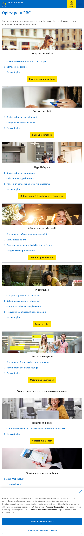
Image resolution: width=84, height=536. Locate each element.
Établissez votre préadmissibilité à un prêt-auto (29, 245)
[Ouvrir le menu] (80, 4)
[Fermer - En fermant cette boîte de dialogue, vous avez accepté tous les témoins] (80, 491)
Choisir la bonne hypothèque (20, 173)
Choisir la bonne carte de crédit (21, 117)
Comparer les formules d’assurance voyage (27, 362)
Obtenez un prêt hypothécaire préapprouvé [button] (42, 196)
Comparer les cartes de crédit (20, 122)
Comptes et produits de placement (23, 295)
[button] (71, 4)
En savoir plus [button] (42, 324)
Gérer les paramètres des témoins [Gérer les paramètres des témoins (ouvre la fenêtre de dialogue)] (42, 530)
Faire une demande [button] (42, 134)
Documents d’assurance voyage (22, 367)
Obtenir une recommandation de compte (26, 61)
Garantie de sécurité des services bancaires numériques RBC (36, 428)
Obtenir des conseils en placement (23, 301)
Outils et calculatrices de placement (23, 306)
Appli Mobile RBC (14, 479)
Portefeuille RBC (14, 484)
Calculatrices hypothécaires (20, 178)
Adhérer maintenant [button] (42, 440)
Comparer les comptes (17, 66)
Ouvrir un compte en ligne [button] (42, 79)
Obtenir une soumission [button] (42, 380)
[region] (42, 512)
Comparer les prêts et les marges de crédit (27, 234)
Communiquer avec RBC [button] (42, 257)
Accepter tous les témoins (42, 521)
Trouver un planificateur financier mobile (26, 312)
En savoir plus (13, 72)
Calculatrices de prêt (16, 239)
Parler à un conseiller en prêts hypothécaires (28, 184)
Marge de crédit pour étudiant (20, 250)
